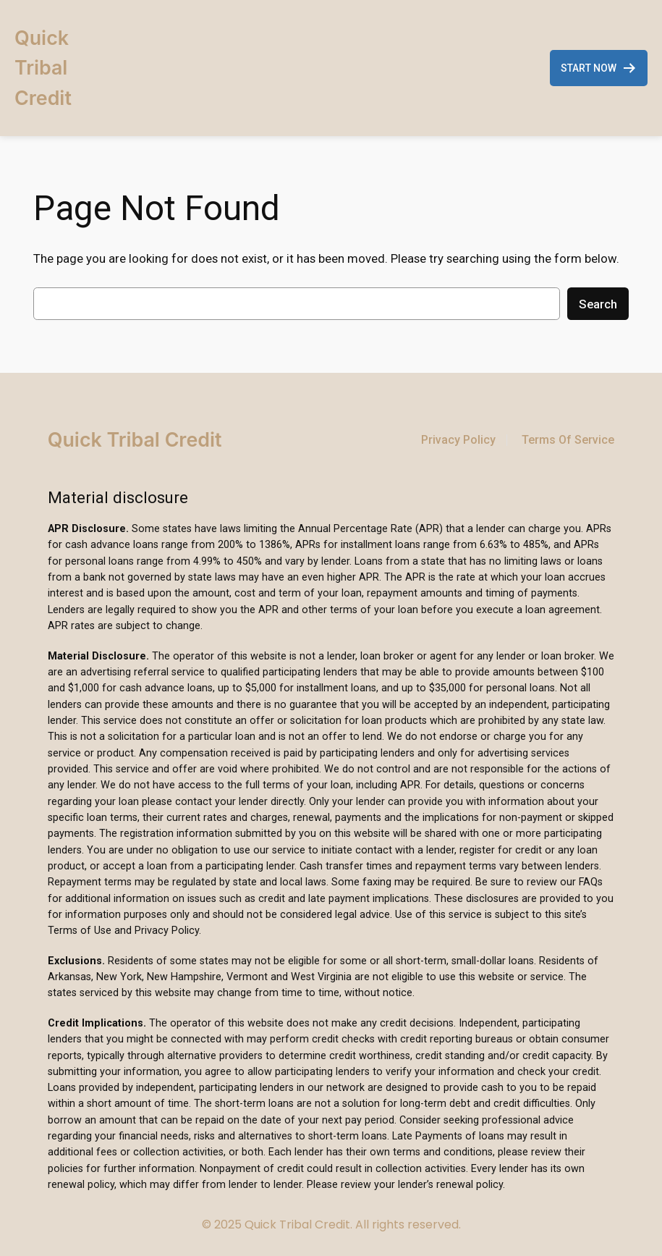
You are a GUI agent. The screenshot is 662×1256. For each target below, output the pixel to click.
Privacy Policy (458, 440)
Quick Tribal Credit (43, 67)
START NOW (599, 68)
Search (598, 304)
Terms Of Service (568, 440)
